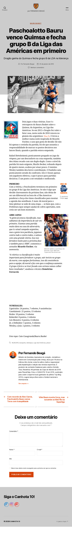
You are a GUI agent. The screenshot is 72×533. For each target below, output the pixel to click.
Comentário (13, 438)
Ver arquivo (23, 386)
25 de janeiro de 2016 (46, 67)
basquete (23, 346)
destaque (30, 346)
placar (49, 346)
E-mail (39, 456)
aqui (66, 201)
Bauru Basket (36, 26)
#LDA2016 (15, 346)
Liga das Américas (40, 346)
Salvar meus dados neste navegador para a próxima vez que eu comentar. (33, 474)
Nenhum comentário (37, 70)
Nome (11, 456)
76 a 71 (47, 139)
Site (10, 465)
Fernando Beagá (28, 67)
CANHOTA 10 (15, 528)
